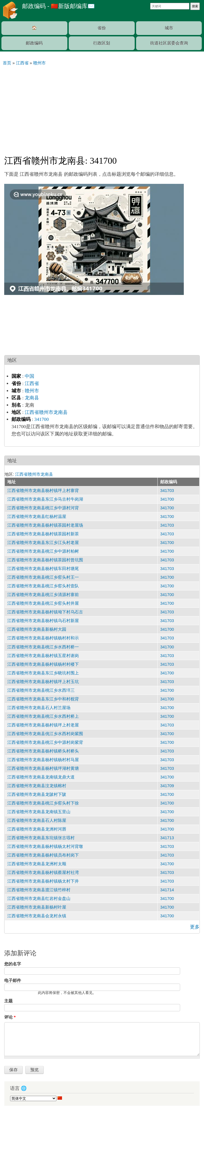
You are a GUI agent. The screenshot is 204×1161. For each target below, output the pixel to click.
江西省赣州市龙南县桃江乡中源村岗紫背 (45, 742)
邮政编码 (34, 43)
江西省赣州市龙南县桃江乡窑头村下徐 (43, 803)
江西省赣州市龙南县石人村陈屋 (36, 820)
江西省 (32, 383)
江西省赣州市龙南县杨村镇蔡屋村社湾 (43, 872)
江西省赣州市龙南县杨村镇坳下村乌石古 (45, 612)
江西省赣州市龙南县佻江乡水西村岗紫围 (45, 733)
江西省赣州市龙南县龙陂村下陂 (36, 794)
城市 (169, 28)
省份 (101, 28)
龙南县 (32, 397)
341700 (41, 419)
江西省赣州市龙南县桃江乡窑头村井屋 (43, 603)
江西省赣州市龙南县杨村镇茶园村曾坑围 (45, 560)
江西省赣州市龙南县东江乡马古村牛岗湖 (45, 499)
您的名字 (12, 964)
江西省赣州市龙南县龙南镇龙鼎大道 (41, 777)
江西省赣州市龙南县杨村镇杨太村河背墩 (45, 846)
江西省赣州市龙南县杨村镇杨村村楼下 (43, 664)
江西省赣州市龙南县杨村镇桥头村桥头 (43, 751)
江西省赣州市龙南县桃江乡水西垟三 (41, 690)
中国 (29, 376)
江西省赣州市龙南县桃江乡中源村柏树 (43, 551)
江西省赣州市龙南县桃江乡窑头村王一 (43, 577)
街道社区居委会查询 (169, 43)
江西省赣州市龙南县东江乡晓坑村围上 (43, 673)
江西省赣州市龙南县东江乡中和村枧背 (43, 699)
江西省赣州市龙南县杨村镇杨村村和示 (43, 638)
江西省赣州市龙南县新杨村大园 (36, 629)
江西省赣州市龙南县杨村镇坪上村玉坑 (43, 681)
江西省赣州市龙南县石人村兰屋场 (38, 707)
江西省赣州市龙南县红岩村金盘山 (38, 898)
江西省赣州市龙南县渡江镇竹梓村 (38, 890)
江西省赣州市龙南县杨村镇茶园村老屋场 (45, 525)
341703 (167, 490)
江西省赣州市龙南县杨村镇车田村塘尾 (43, 568)
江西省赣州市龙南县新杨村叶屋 (36, 907)
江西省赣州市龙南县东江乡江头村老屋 (43, 542)
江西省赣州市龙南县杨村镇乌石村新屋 (43, 620)
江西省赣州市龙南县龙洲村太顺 (36, 864)
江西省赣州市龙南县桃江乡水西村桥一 (43, 647)
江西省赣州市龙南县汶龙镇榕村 (36, 786)
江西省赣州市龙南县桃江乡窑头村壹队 (43, 586)
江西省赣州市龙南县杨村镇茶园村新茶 (43, 534)
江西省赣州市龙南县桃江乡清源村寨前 (43, 594)
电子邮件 (12, 980)
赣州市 (32, 390)
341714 (167, 890)
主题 (8, 1001)
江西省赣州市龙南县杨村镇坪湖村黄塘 (43, 768)
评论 (10, 1017)
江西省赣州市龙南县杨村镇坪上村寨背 (43, 490)
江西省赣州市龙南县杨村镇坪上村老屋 (43, 725)
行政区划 (101, 43)
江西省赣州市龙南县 (46, 412)
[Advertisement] (102, 108)
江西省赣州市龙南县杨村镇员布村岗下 (43, 855)
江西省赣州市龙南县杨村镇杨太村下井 (43, 881)
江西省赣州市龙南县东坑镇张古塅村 (41, 838)
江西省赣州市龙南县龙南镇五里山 (38, 812)
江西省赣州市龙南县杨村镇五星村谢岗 (43, 655)
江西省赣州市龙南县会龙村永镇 (36, 916)
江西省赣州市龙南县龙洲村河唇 (36, 829)
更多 (195, 927)
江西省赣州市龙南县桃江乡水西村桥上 (43, 716)
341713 (167, 838)
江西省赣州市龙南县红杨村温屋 (36, 516)
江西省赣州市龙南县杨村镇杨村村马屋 (43, 759)
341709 (167, 786)
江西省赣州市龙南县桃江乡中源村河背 (43, 508)
